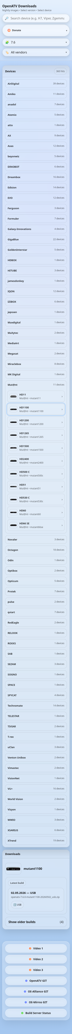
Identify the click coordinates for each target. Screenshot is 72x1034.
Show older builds (36, 922)
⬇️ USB (17, 904)
